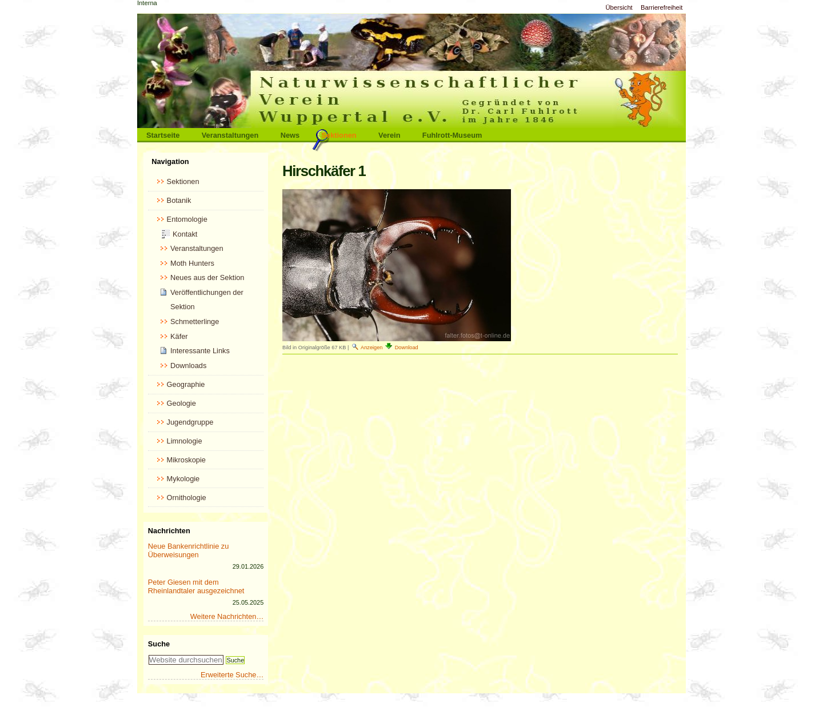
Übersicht (618, 7)
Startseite (162, 135)
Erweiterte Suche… (232, 674)
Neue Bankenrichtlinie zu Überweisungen (188, 550)
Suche (159, 644)
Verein (389, 135)
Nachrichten (169, 530)
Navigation (170, 161)
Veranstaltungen (230, 135)
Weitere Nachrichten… (227, 616)
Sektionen (339, 135)
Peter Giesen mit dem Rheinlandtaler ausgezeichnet (196, 586)
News (290, 135)
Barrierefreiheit (661, 7)
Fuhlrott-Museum (452, 135)
